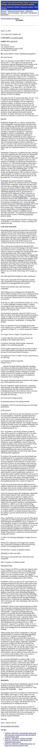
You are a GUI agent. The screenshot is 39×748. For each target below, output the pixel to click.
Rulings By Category (27, 7)
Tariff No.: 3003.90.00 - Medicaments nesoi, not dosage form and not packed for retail (20, 744)
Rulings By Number (13, 7)
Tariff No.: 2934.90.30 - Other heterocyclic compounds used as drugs (18, 741)
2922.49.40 (4, 182)
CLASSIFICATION (16, 38)
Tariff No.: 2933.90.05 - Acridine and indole (18, 738)
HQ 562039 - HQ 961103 (28, 13)
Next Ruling (15, 18)
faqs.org (3, 7)
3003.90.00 (23, 197)
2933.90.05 (26, 204)
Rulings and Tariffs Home (16, 11)
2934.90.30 (13, 41)
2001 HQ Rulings (13, 13)
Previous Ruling (6, 18)
